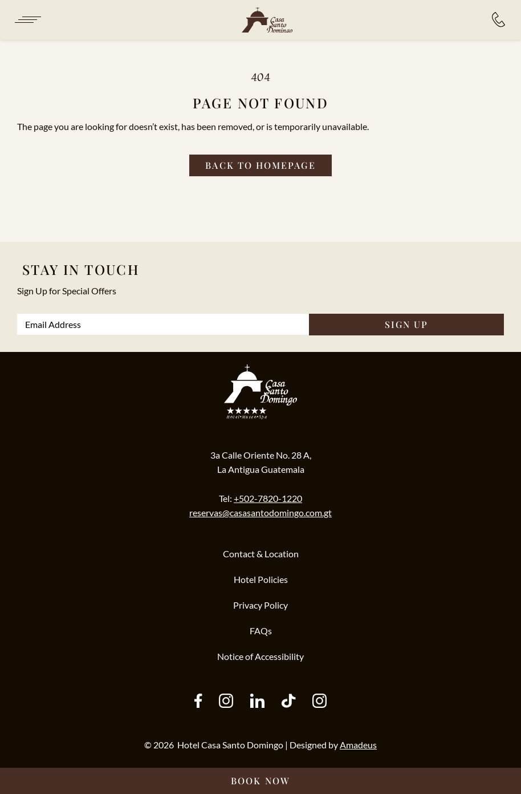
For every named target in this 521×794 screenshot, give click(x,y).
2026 (163, 744)
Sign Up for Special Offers (66, 290)
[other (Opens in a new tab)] (257, 702)
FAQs (261, 630)
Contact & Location (261, 553)
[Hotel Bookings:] (498, 19)
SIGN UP (407, 324)
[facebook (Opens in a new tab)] (198, 702)
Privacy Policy (260, 604)
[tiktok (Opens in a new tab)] (288, 702)
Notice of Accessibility (260, 656)
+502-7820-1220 (268, 498)
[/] (266, 20)
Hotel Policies (261, 579)
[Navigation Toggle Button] (27, 19)
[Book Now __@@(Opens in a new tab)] (260, 781)
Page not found (261, 103)
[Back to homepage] (260, 165)
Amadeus (358, 744)
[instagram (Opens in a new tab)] (226, 702)
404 (260, 76)
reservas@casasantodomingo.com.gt (260, 512)
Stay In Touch (81, 269)
